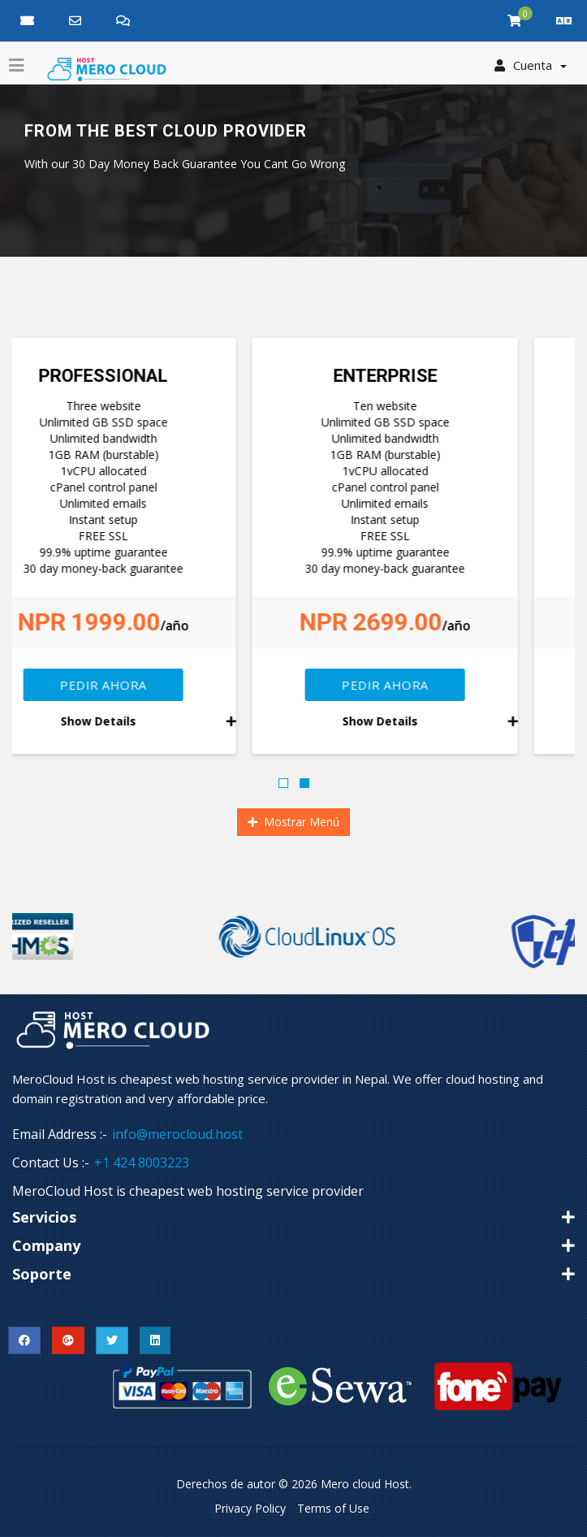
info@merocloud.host (177, 1134)
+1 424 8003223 (141, 1162)
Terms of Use (333, 1508)
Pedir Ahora (153, 685)
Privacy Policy (250, 1508)
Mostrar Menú (293, 821)
